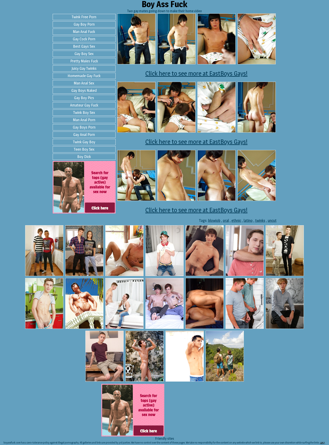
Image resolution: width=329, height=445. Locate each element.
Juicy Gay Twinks (84, 68)
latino (248, 220)
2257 (322, 442)
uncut (272, 220)
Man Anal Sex (84, 83)
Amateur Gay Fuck (84, 105)
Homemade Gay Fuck (84, 76)
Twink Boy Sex (84, 112)
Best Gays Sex (84, 46)
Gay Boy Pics (84, 98)
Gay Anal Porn (84, 134)
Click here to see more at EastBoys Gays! (196, 73)
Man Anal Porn (84, 120)
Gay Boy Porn (84, 24)
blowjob (214, 220)
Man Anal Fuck (84, 31)
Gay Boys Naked (84, 90)
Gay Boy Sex (84, 53)
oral (226, 220)
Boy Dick (84, 156)
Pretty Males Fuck (84, 61)
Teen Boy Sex (84, 149)
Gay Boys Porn (84, 127)
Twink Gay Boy (84, 142)
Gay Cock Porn (84, 39)
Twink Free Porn (84, 17)
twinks (260, 220)
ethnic (236, 220)
